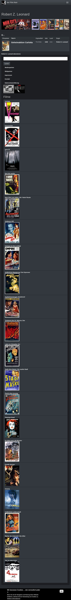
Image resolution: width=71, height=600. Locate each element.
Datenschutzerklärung (12, 83)
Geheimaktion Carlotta (22, 42)
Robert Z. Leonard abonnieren (11, 54)
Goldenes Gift (9, 221)
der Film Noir (12, 2)
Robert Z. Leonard (62, 42)
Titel (13, 38)
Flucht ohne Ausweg (11, 393)
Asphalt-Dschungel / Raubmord (15, 297)
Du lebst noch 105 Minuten (13, 440)
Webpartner (8, 71)
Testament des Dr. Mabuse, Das (15, 320)
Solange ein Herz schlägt (13, 246)
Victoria (7, 489)
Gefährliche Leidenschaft (13, 512)
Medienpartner (9, 67)
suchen (7, 64)
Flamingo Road (10, 417)
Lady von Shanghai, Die (12, 344)
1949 (46, 42)
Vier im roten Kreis (11, 560)
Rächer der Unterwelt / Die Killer (15, 536)
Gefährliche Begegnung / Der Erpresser (17, 272)
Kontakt (7, 79)
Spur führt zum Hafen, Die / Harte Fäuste (18, 197)
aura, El (7, 149)
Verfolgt (7, 101)
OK (62, 591)
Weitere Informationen (13, 599)
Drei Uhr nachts (10, 173)
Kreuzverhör (9, 126)
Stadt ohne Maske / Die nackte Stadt (16, 369)
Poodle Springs (10, 464)
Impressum (8, 75)
